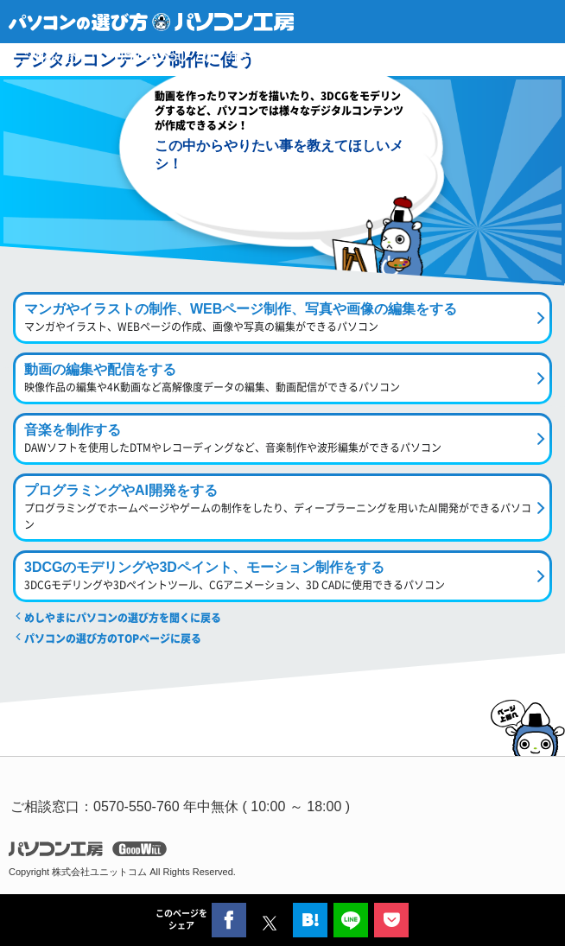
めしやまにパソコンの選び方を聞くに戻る (122, 618)
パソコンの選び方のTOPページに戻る (112, 638)
